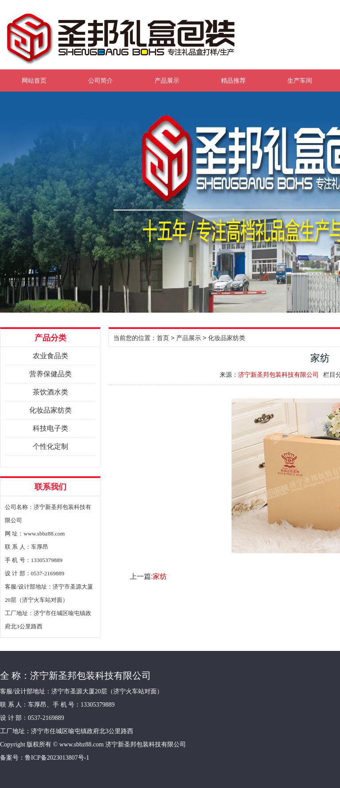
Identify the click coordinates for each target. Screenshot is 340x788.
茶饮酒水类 (50, 392)
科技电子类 (50, 428)
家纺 (160, 576)
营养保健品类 (50, 374)
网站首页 (34, 80)
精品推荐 (233, 80)
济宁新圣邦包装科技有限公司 (278, 374)
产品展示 (167, 80)
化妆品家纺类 (50, 410)
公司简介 (100, 80)
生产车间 (299, 80)
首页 (163, 337)
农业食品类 (50, 356)
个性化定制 (50, 446)
